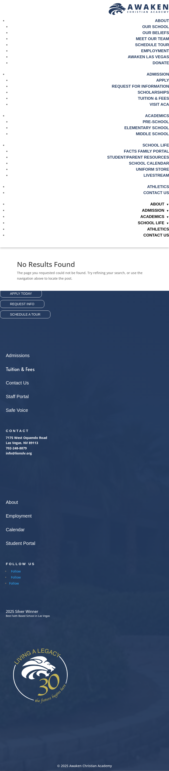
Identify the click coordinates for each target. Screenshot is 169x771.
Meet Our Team (152, 39)
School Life (155, 145)
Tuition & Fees (20, 369)
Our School (155, 27)
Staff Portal (17, 396)
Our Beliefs (155, 33)
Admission (158, 74)
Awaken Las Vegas (148, 57)
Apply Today (21, 293)
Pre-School (156, 122)
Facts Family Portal (146, 151)
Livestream (156, 175)
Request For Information (140, 86)
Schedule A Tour (25, 314)
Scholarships (153, 92)
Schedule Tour (152, 45)
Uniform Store (152, 169)
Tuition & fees (153, 98)
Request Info (22, 304)
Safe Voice (17, 410)
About (162, 21)
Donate (160, 63)
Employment (155, 51)
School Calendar (149, 163)
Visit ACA (159, 104)
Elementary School (146, 128)
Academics (157, 116)
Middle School (152, 134)
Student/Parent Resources (138, 157)
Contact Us (156, 193)
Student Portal (20, 543)
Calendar (15, 529)
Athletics (158, 187)
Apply (162, 80)
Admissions (18, 355)
